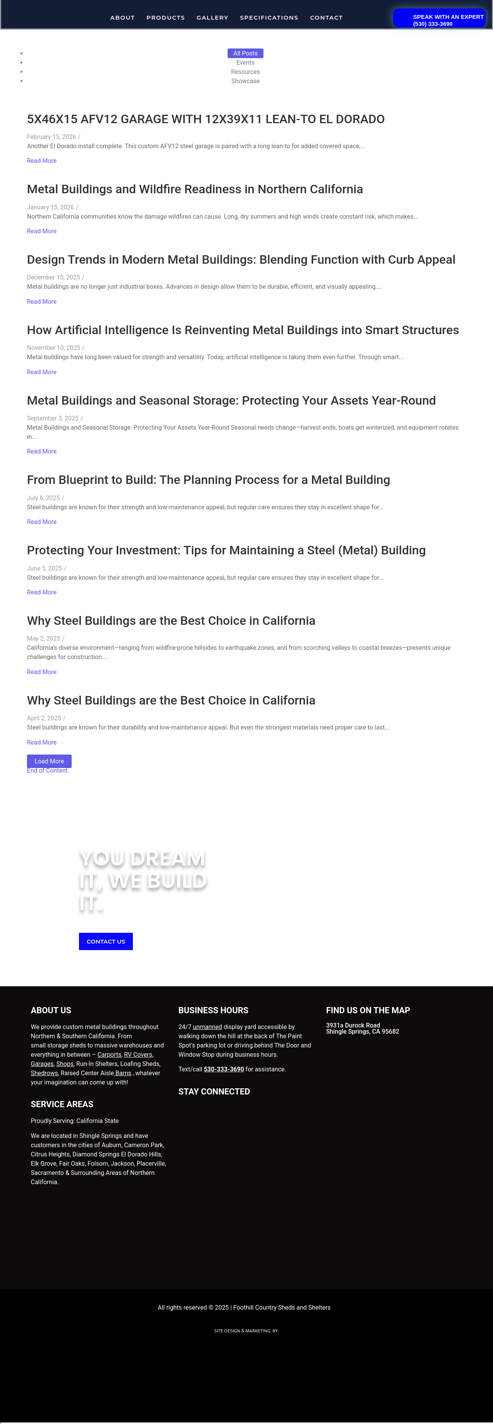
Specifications (269, 18)
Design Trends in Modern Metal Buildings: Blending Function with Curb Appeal (241, 259)
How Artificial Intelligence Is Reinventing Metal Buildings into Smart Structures (243, 330)
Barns (122, 1073)
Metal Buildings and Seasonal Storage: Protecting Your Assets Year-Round (231, 400)
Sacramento (47, 1172)
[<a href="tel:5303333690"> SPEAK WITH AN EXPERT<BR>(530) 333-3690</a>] (400, 16)
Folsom (97, 1163)
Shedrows (44, 1073)
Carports (109, 1054)
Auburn (111, 1145)
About (122, 18)
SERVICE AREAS (62, 1104)
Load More (49, 761)
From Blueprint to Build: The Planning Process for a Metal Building (208, 479)
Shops (65, 1064)
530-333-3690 (224, 1069)
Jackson (122, 1163)
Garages (42, 1064)
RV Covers (138, 1054)
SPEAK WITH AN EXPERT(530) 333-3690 (448, 20)
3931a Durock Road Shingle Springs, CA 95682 (362, 1028)
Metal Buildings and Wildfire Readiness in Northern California (195, 189)
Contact (326, 18)
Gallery (213, 18)
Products (165, 18)
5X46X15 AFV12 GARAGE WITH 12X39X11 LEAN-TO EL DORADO (206, 119)
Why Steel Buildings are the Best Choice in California (171, 620)
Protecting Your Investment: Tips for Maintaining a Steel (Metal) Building (226, 550)
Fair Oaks (72, 1163)
